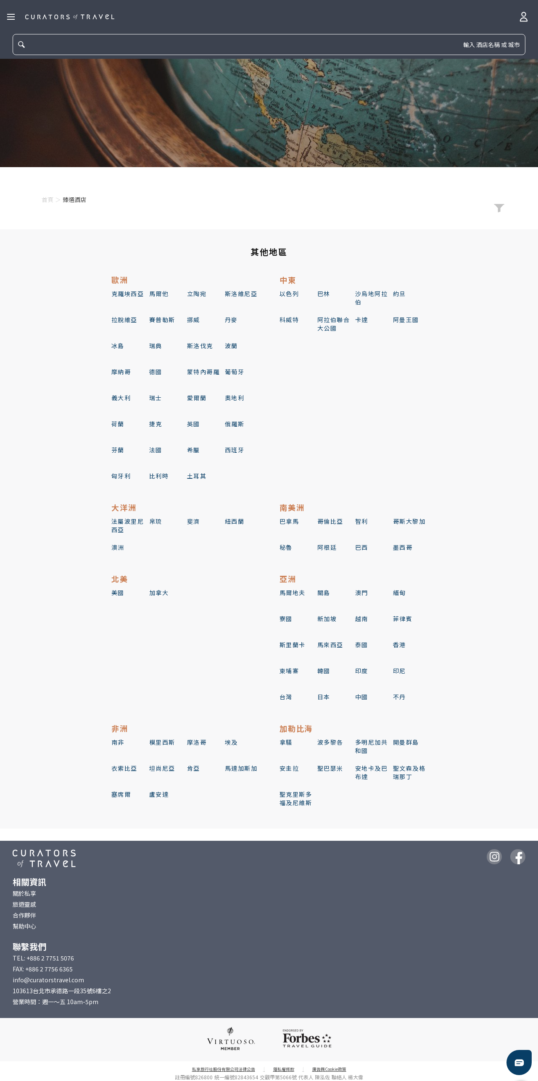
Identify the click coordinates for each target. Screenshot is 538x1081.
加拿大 (159, 592)
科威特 (289, 319)
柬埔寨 (289, 670)
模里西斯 (162, 742)
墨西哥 (402, 547)
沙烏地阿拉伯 (371, 297)
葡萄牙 (234, 371)
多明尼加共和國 (371, 746)
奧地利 (234, 398)
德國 (155, 371)
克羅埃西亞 (127, 293)
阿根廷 (327, 547)
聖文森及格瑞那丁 (409, 772)
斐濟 (193, 521)
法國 (155, 450)
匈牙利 (121, 476)
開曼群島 (406, 742)
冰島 (117, 345)
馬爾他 (159, 293)
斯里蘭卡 (293, 644)
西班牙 (234, 450)
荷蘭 (117, 424)
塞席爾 (121, 794)
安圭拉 (289, 768)
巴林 (323, 293)
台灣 (286, 697)
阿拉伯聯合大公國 (333, 323)
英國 (193, 424)
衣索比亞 (124, 768)
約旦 (399, 293)
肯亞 (193, 768)
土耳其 (196, 476)
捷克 (155, 424)
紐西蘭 (234, 521)
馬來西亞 (330, 644)
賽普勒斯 (162, 319)
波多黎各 (330, 742)
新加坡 (327, 618)
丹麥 (231, 319)
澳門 (361, 592)
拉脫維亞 (124, 319)
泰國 (361, 644)
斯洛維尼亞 (241, 293)
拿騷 (286, 742)
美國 (117, 592)
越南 (361, 618)
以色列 (289, 293)
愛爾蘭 (196, 398)
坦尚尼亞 (162, 768)
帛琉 (155, 521)
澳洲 (117, 547)
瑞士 (155, 398)
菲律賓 (402, 618)
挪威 (193, 319)
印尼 (399, 670)
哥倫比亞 (330, 521)
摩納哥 (121, 371)
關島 (323, 592)
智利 (361, 521)
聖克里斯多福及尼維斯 (296, 798)
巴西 (361, 547)
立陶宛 (196, 293)
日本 (323, 697)
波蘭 (231, 345)
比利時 (159, 476)
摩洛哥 (196, 742)
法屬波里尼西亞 (127, 525)
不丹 (399, 697)
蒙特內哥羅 (203, 371)
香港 (399, 644)
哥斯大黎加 (409, 521)
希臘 (193, 450)
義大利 (121, 398)
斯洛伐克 (200, 345)
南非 (117, 742)
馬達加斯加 (241, 768)
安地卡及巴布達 (371, 772)
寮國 (286, 618)
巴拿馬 (289, 521)
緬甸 (399, 592)
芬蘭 (117, 450)
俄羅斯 (234, 424)
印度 (361, 670)
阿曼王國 (406, 319)
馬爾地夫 (293, 592)
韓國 (323, 670)
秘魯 (286, 547)
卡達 (361, 319)
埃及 (231, 742)
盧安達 (159, 794)
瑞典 (155, 345)
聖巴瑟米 (330, 768)
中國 (361, 697)
